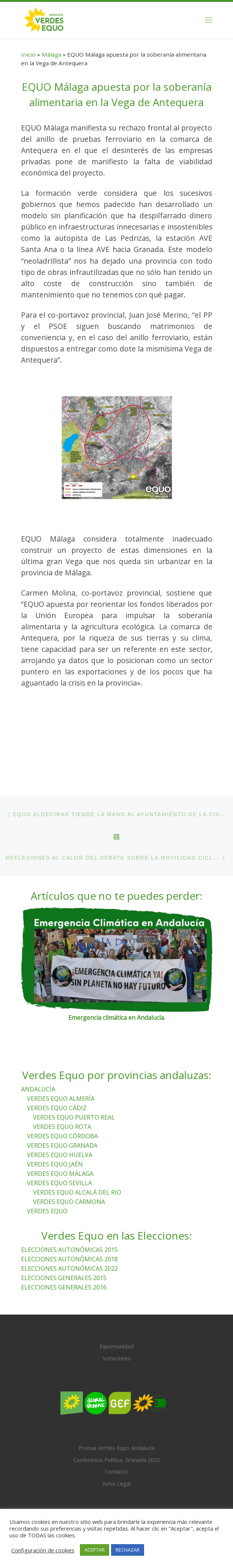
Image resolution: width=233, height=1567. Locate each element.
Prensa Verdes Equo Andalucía (117, 1440)
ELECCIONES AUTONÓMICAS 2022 (69, 1261)
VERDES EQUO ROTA (62, 1119)
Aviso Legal (116, 1476)
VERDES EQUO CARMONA (69, 1194)
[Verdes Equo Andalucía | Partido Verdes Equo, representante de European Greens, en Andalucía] (44, 18)
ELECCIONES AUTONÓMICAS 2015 (69, 1242)
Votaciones (117, 1350)
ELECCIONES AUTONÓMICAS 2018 (69, 1251)
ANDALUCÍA (38, 1082)
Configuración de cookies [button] (42, 1550)
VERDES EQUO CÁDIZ (57, 1100)
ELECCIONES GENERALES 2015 (64, 1270)
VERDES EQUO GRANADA (62, 1138)
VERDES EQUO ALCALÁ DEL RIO (77, 1185)
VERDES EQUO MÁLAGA (60, 1166)
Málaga (51, 54)
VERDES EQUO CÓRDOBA (62, 1128)
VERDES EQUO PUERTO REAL (74, 1110)
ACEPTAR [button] (94, 1549)
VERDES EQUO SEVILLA (59, 1175)
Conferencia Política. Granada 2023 (116, 1452)
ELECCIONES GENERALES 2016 (64, 1280)
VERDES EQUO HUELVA (59, 1147)
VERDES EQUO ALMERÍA (61, 1091)
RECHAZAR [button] (128, 1549)
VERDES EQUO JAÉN (55, 1157)
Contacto (116, 1464)
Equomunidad (116, 1339)
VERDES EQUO (47, 1203)
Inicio (28, 54)
